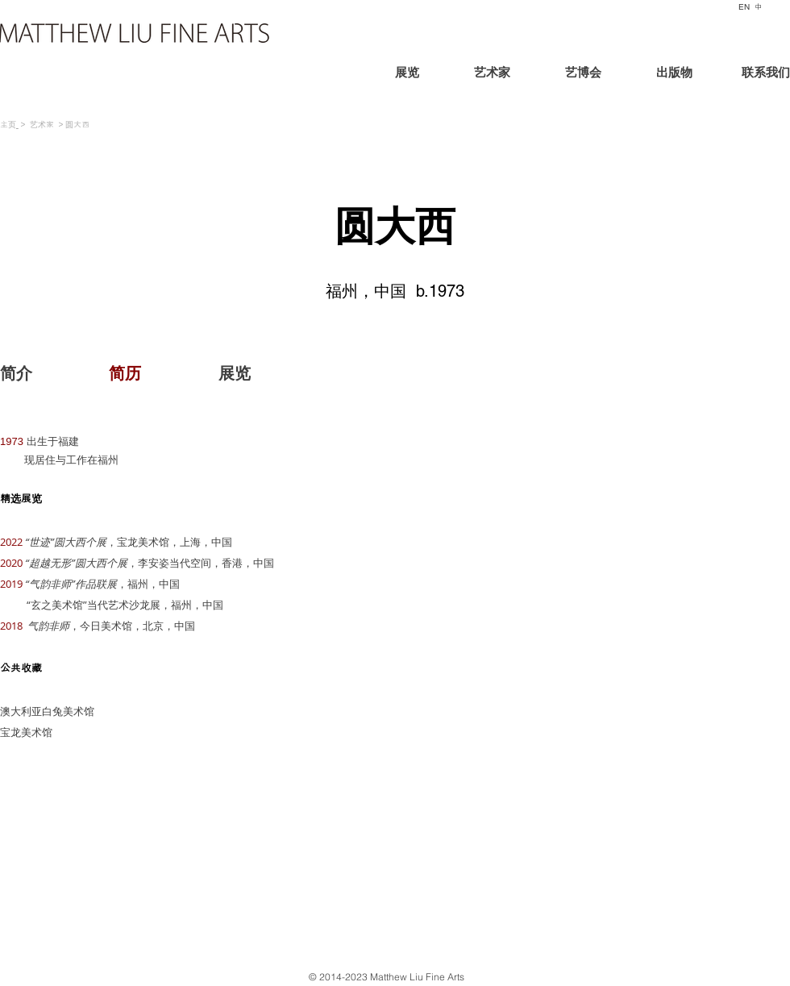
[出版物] (673, 74)
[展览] (434, 74)
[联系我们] (751, 74)
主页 (8, 124)
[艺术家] (491, 74)
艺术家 (42, 124)
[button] (125, 373)
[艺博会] (582, 74)
